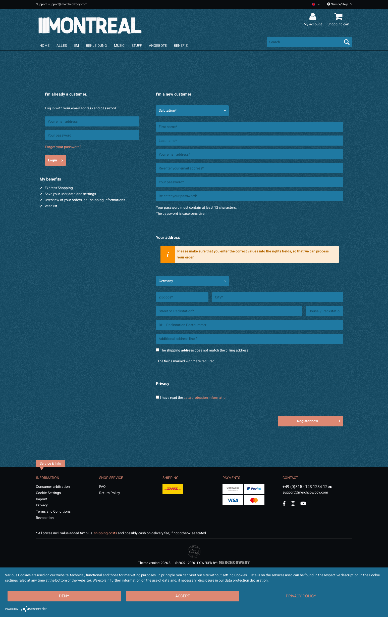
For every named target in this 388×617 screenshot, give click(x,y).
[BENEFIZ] (180, 45)
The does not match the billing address (204, 350)
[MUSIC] (119, 45)
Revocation (45, 517)
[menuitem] (313, 4)
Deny (64, 596)
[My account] (313, 17)
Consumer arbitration (53, 486)
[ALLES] (61, 45)
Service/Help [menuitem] (339, 4)
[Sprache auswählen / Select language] (316, 4)
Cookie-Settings (48, 493)
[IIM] (76, 45)
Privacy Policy (301, 596)
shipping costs (105, 533)
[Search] (347, 42)
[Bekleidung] (96, 45)
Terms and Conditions (53, 511)
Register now (318, 420)
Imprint (41, 499)
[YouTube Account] (303, 503)
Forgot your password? (63, 147)
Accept (182, 596)
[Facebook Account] (284, 503)
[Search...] (309, 42)
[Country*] (192, 281)
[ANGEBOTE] (157, 45)
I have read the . (194, 397)
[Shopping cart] (339, 17)
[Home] (44, 45)
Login (55, 159)
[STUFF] (136, 45)
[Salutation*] (192, 110)
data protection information (206, 397)
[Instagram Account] (293, 503)
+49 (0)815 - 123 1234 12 (305, 487)
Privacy (42, 505)
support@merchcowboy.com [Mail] (307, 490)
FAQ (102, 486)
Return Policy (109, 493)
